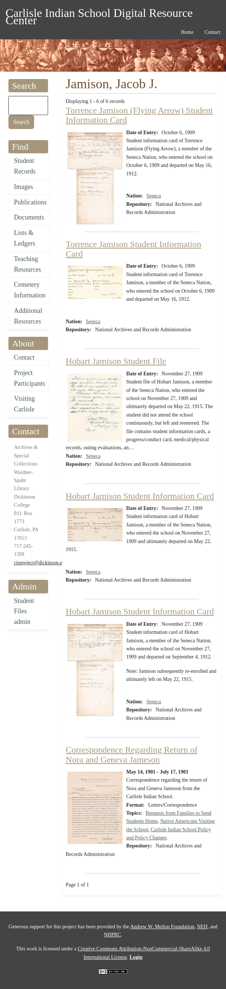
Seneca (153, 196)
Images (23, 186)
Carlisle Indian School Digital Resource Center (99, 14)
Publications (30, 202)
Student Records (25, 166)
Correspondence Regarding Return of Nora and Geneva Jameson (131, 754)
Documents (29, 217)
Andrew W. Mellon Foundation (162, 926)
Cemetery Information (29, 290)
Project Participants (29, 378)
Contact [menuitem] (212, 32)
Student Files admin (24, 611)
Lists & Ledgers (24, 238)
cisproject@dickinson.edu (40, 562)
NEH (202, 926)
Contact (24, 357)
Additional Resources (28, 316)
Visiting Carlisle (24, 404)
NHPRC (112, 935)
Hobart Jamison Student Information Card (140, 496)
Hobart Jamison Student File (116, 361)
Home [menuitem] (187, 32)
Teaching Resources (27, 264)
